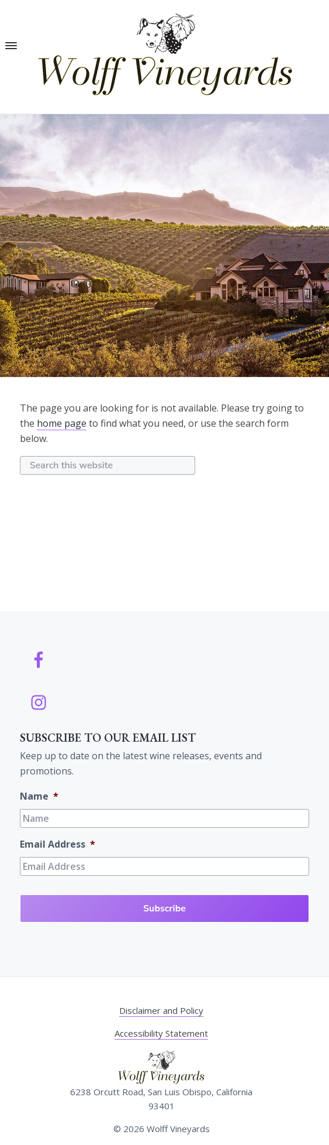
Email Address (57, 844)
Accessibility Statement (161, 1033)
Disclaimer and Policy (161, 1010)
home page (61, 423)
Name (39, 796)
